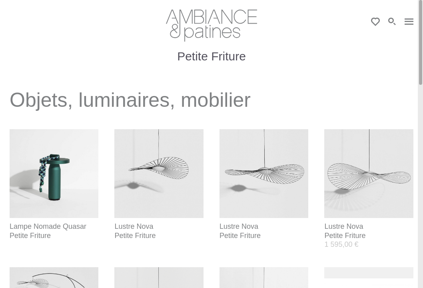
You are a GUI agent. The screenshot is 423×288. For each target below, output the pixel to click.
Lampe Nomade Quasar (48, 226)
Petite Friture (30, 236)
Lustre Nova (133, 226)
